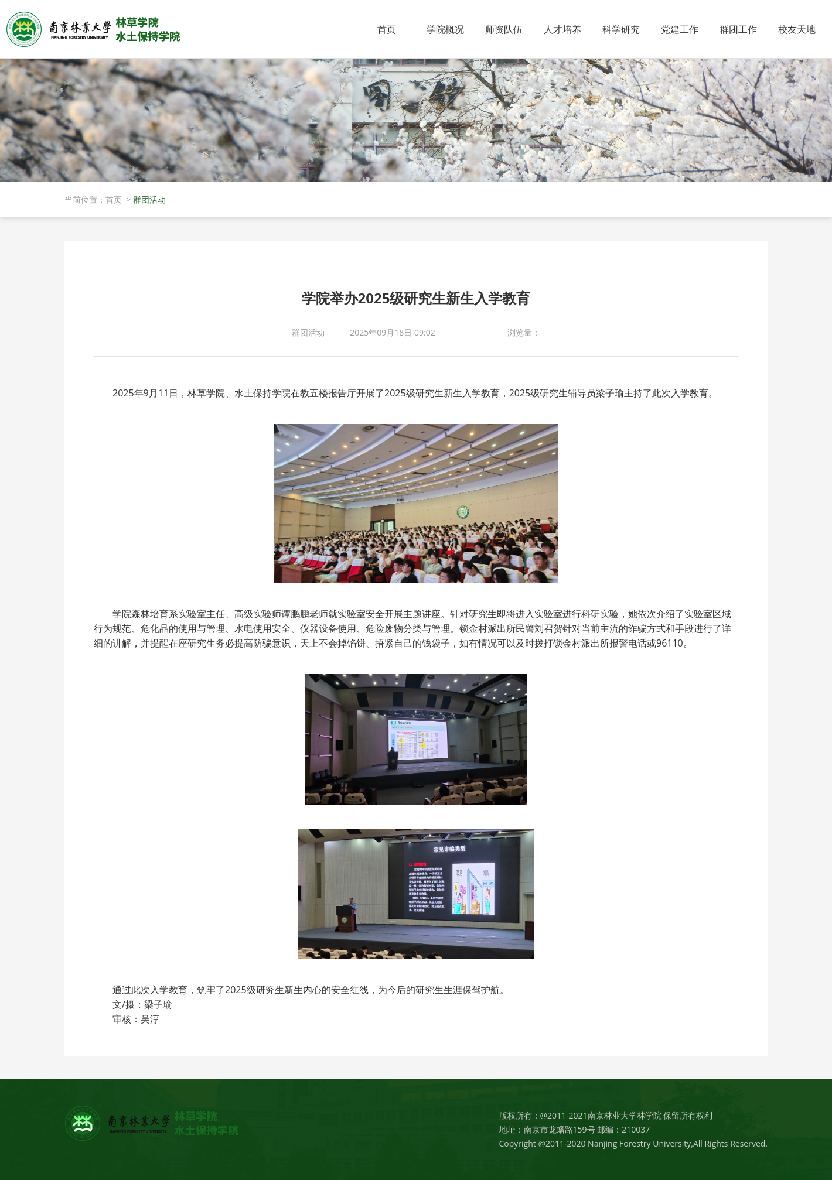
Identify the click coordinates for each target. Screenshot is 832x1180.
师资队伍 (504, 29)
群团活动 (149, 199)
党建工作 (679, 29)
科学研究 (621, 29)
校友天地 (797, 29)
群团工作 (738, 29)
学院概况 (445, 29)
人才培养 (562, 29)
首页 (386, 29)
